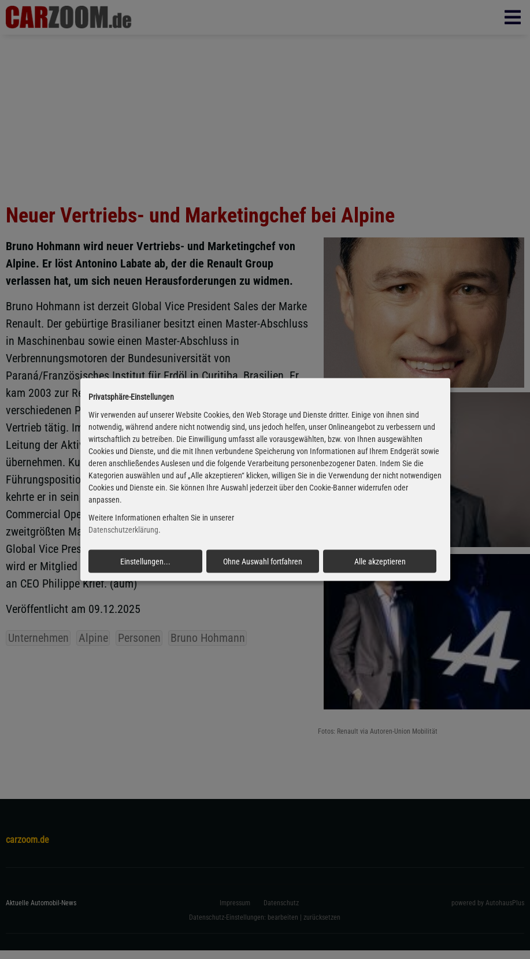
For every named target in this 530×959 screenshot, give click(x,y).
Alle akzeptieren (380, 561)
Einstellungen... (145, 561)
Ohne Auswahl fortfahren (262, 561)
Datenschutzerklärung (123, 529)
